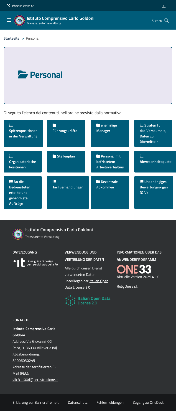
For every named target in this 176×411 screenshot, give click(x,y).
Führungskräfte (65, 128)
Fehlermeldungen (110, 402)
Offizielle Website (20, 5)
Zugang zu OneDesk (148, 402)
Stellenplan (64, 156)
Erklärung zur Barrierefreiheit (36, 402)
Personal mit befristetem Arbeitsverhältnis (110, 161)
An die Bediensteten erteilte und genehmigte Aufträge (19, 192)
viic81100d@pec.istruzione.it (35, 379)
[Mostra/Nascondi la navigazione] (9, 20)
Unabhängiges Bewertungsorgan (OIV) (154, 187)
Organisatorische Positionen (22, 162)
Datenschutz (77, 402)
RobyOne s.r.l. (127, 286)
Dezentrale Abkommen (107, 184)
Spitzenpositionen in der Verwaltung (23, 131)
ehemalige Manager (106, 127)
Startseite (11, 38)
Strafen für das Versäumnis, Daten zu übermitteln (153, 133)
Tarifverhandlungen (68, 185)
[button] (163, 6)
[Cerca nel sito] (166, 20)
